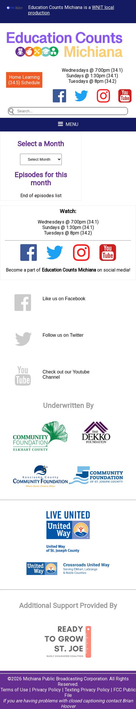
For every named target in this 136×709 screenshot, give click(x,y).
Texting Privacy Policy (87, 689)
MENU (68, 124)
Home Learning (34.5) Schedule (24, 79)
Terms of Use (14, 689)
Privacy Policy (46, 689)
